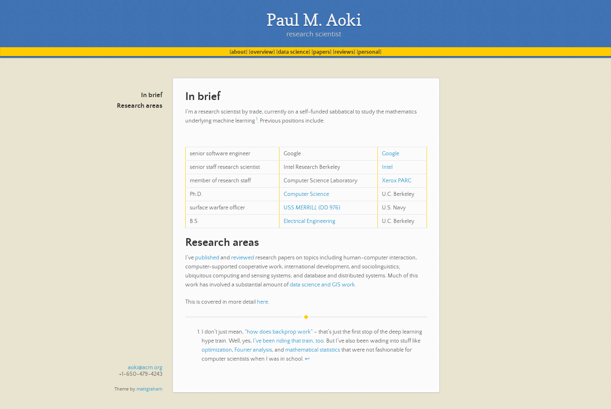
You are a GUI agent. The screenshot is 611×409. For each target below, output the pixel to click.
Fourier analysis (253, 350)
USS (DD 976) (312, 207)
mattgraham (149, 389)
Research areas (139, 106)
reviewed (242, 257)
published (207, 257)
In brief (151, 95)
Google (390, 153)
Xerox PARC (396, 180)
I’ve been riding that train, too (288, 341)
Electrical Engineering (309, 221)
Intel (387, 167)
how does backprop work (279, 332)
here (262, 302)
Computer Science (306, 194)
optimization (217, 350)
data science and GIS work (322, 285)
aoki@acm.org (145, 367)
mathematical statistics (312, 350)
